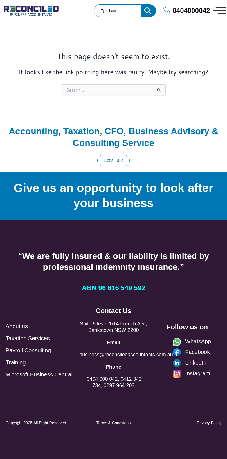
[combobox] (117, 10)
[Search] (148, 10)
